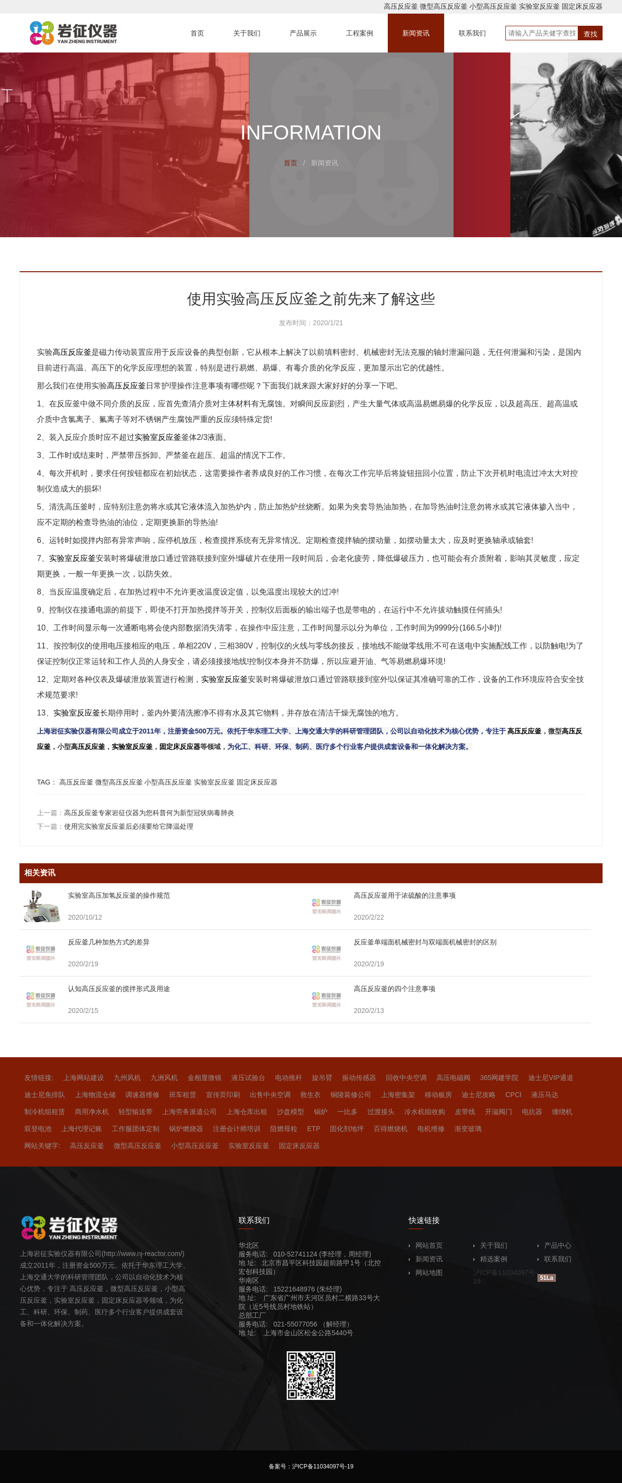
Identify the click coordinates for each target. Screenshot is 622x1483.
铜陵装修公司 (350, 1095)
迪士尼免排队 (44, 1095)
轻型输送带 (136, 1112)
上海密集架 (398, 1095)
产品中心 (554, 1245)
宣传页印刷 (223, 1095)
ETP (313, 1129)
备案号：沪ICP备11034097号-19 (311, 1466)
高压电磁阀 (453, 1078)
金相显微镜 (205, 1078)
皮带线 (465, 1112)
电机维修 (431, 1129)
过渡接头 (381, 1112)
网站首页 (426, 1245)
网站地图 (426, 1272)
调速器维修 (142, 1095)
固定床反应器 (582, 6)
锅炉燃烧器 (186, 1129)
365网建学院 (499, 1078)
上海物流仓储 (95, 1095)
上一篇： (135, 813)
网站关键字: (42, 1146)
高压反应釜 (401, 6)
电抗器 (532, 1112)
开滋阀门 (498, 1112)
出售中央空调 (270, 1095)
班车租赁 (182, 1095)
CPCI (513, 1095)
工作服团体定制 (135, 1129)
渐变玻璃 (468, 1129)
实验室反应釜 (539, 6)
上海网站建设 (83, 1078)
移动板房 (438, 1095)
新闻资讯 (426, 1259)
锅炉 (321, 1112)
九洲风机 (164, 1078)
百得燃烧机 (391, 1129)
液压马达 (544, 1095)
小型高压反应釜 (493, 6)
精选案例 (490, 1259)
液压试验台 (248, 1078)
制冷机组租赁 (44, 1112)
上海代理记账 (81, 1129)
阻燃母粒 (283, 1129)
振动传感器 (359, 1078)
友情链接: (38, 1078)
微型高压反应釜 (443, 6)
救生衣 (310, 1095)
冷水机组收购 (424, 1112)
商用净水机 (92, 1112)
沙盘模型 (290, 1112)
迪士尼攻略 (479, 1095)
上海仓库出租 (246, 1112)
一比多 (347, 1112)
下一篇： (115, 826)
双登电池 (38, 1129)
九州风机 (127, 1078)
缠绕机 (562, 1112)
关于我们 (490, 1245)
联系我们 (554, 1259)
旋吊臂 (322, 1078)
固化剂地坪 (347, 1129)
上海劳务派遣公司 (189, 1112)
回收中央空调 (406, 1078)
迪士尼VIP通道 (550, 1078)
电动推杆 (288, 1078)
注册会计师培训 (236, 1129)
